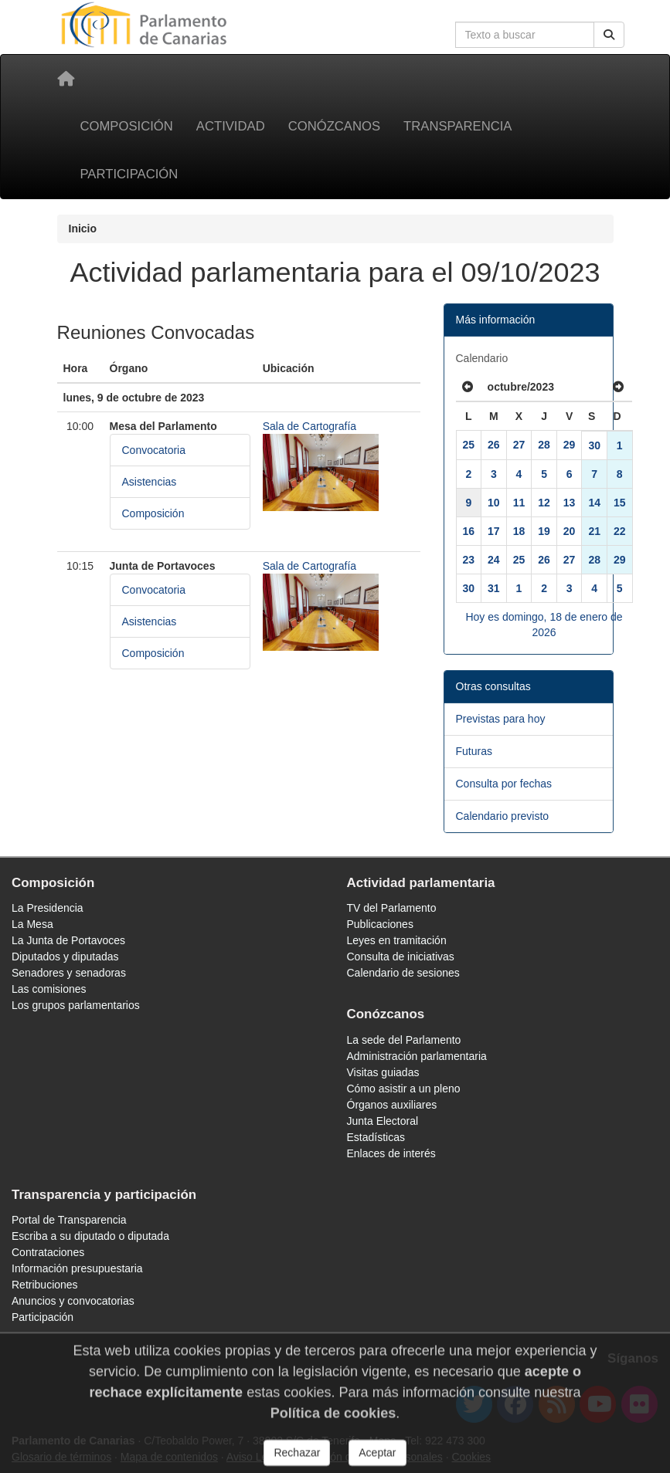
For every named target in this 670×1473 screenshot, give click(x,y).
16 (469, 531)
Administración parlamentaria (417, 1056)
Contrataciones (48, 1252)
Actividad (230, 126)
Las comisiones (49, 989)
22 (620, 531)
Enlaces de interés (391, 1153)
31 (494, 588)
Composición (126, 126)
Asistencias (149, 482)
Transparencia (457, 126)
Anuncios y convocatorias (73, 1301)
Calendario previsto (502, 816)
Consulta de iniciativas (400, 956)
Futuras (474, 751)
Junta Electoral (383, 1121)
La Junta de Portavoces (68, 940)
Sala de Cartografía (309, 426)
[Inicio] (66, 79)
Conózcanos (334, 126)
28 (544, 445)
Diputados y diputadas (65, 956)
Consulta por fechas (504, 783)
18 (519, 531)
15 (620, 502)
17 (494, 531)
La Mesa (32, 924)
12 (544, 502)
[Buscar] (608, 35)
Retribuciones (45, 1284)
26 (494, 445)
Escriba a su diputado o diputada (90, 1236)
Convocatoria (154, 450)
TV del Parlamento (392, 908)
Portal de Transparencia (69, 1220)
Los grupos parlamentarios (76, 1005)
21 (594, 531)
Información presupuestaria (77, 1268)
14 (594, 502)
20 (569, 531)
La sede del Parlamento (404, 1040)
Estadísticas (376, 1137)
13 (569, 502)
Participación (129, 174)
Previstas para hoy (501, 719)
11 (519, 502)
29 (569, 445)
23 (469, 560)
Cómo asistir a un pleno (404, 1088)
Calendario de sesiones (403, 973)
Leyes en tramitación (397, 940)
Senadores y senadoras (69, 973)
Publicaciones (380, 924)
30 (594, 445)
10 (494, 502)
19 (544, 531)
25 (469, 445)
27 (519, 445)
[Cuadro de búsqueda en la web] (524, 35)
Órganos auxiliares (392, 1105)
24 (494, 560)
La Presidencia (47, 908)
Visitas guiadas (383, 1072)
